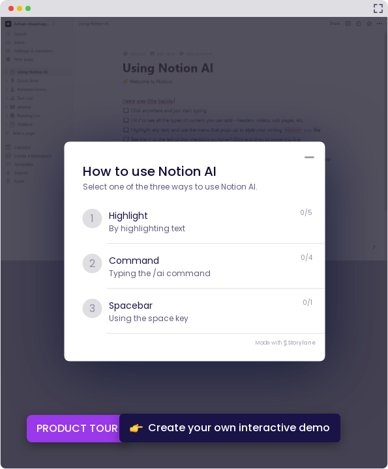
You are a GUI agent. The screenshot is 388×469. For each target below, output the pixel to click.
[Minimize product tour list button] (310, 157)
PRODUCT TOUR (77, 428)
